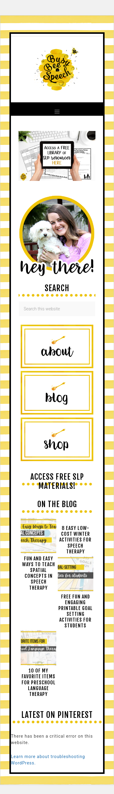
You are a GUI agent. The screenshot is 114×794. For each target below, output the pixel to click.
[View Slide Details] (57, 179)
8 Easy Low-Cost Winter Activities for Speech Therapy (75, 540)
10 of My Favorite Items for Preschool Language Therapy (39, 682)
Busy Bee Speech (57, 68)
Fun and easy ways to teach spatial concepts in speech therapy (38, 573)
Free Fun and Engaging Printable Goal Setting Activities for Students (75, 611)
